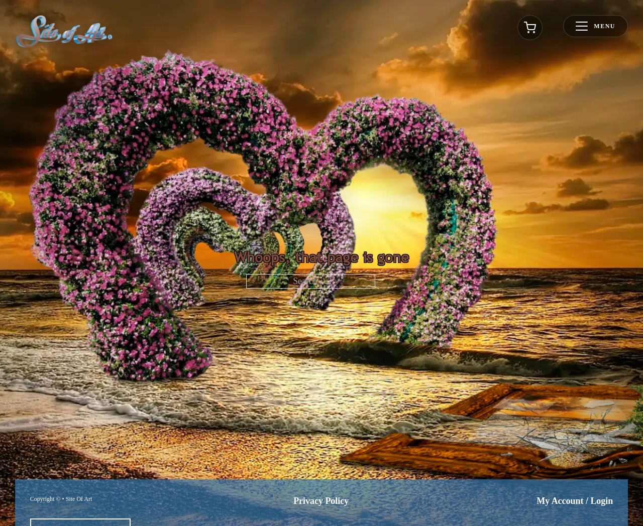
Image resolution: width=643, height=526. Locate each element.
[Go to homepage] (64, 31)
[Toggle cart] (530, 27)
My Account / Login (575, 501)
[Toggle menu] (595, 26)
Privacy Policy (321, 501)
